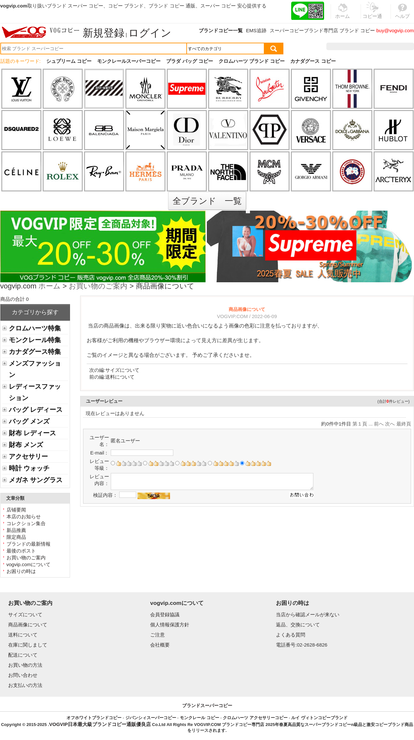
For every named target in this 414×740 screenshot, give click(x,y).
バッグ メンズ (29, 421)
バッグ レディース (36, 409)
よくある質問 (290, 634)
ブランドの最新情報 (28, 544)
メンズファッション (35, 369)
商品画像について (27, 624)
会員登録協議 (164, 614)
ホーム (49, 287)
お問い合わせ (22, 675)
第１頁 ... (362, 423)
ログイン (149, 33)
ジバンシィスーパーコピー (150, 717)
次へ (390, 423)
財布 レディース (32, 433)
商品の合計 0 (14, 299)
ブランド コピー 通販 (172, 5)
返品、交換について (298, 624)
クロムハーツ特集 (35, 328)
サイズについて (122, 370)
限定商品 (16, 537)
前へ (379, 423)
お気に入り (372, 46)
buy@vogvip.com (395, 30)
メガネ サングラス (36, 479)
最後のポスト (21, 550)
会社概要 (160, 645)
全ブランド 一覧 (207, 201)
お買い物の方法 (25, 665)
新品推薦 (16, 530)
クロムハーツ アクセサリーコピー (255, 717)
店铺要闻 (16, 509)
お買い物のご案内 (98, 287)
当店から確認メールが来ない (307, 614)
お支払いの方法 (25, 685)
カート (399, 46)
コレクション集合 (26, 523)
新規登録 (103, 33)
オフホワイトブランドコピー (93, 717)
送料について (120, 377)
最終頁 (403, 423)
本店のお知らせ (24, 516)
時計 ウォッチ (29, 468)
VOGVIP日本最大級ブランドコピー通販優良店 (100, 724)
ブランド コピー (357, 30)
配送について (22, 655)
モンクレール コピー (199, 717)
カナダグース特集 (35, 351)
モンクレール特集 (35, 339)
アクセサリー (28, 456)
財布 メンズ (26, 444)
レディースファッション (35, 392)
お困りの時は (21, 571)
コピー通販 (372, 14)
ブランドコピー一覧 (221, 30)
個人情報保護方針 (169, 624)
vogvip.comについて (29, 564)
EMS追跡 (256, 30)
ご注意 (157, 634)
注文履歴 (343, 46)
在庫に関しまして (27, 645)
